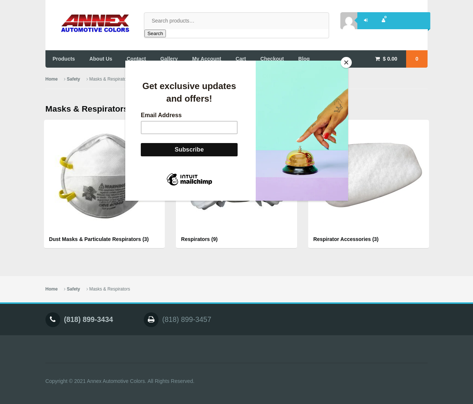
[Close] (346, 62)
